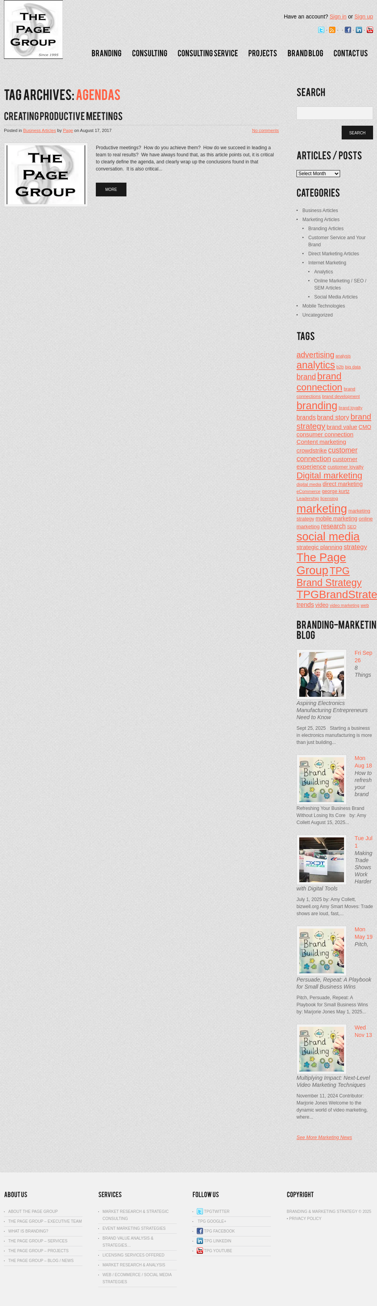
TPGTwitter (213, 1211)
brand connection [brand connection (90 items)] (319, 381)
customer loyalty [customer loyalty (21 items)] (346, 467)
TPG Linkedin (214, 1241)
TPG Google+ (211, 1221)
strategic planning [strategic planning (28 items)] (319, 547)
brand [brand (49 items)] (306, 376)
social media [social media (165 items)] (328, 536)
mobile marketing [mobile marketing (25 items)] (336, 518)
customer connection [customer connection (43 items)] (327, 454)
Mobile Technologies (323, 306)
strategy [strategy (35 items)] (355, 547)
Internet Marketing (327, 263)
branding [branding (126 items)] (316, 406)
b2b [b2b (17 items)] (340, 367)
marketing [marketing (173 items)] (321, 508)
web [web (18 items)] (365, 605)
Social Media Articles (336, 297)
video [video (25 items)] (321, 605)
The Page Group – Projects (38, 1251)
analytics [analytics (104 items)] (315, 364)
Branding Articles (326, 228)
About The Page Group (33, 1211)
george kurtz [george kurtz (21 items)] (336, 491)
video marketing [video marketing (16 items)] (344, 605)
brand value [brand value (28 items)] (342, 427)
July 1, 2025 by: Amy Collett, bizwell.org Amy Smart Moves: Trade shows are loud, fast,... (334, 906)
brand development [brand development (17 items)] (341, 396)
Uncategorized (317, 315)
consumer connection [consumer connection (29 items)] (324, 434)
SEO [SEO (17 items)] (352, 526)
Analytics (323, 272)
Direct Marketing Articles (333, 253)
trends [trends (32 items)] (305, 604)
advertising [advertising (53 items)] (315, 354)
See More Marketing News (324, 1137)
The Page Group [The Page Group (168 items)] (321, 564)
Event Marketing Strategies (134, 1228)
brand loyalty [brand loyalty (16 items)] (350, 407)
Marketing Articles (321, 219)
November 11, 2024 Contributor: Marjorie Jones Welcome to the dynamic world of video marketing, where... (332, 1106)
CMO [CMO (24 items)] (365, 427)
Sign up (364, 16)
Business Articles (39, 130)
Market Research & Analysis (133, 1265)
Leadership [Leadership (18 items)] (307, 498)
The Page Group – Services (38, 1241)
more (111, 189)
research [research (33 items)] (333, 525)
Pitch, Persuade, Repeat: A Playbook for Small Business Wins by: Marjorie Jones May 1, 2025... (332, 1005)
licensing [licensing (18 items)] (329, 498)
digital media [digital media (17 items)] (308, 484)
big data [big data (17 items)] (353, 367)
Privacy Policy (305, 1218)
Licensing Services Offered (133, 1255)
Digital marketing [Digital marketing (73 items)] (329, 475)
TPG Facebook (216, 1231)
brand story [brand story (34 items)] (333, 417)
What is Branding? (28, 1231)
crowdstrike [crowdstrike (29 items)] (311, 450)
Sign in (337, 16)
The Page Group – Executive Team (45, 1221)
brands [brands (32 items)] (306, 417)
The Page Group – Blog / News (40, 1260)
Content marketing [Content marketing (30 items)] (321, 441)
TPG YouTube (214, 1251)
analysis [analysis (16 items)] (343, 356)
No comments (265, 130)
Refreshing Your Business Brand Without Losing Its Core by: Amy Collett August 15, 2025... (331, 815)
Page (68, 130)
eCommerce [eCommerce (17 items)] (308, 491)
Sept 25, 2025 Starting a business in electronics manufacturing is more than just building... (334, 735)
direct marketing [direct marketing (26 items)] (342, 484)
